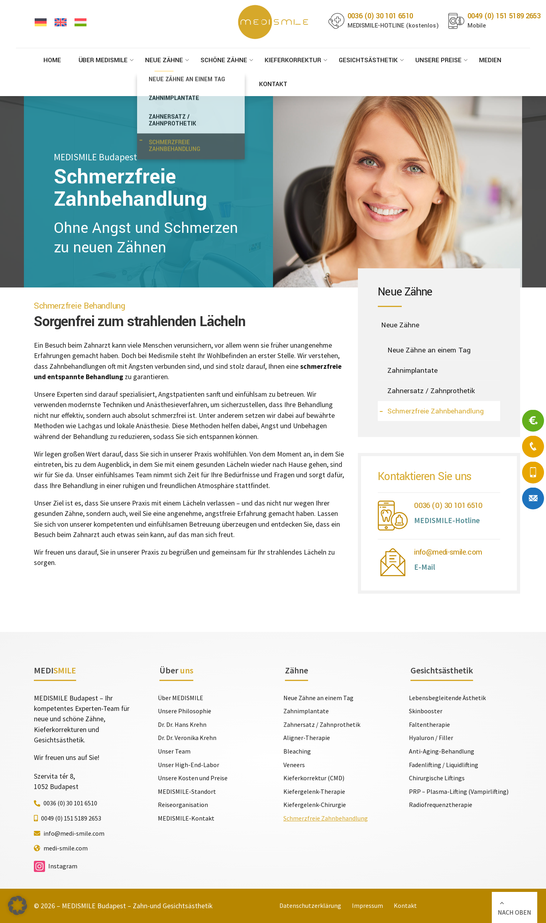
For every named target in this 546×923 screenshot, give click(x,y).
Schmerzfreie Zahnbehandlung (435, 411)
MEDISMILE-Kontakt (186, 818)
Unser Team (174, 751)
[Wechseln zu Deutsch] (41, 22)
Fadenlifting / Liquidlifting (443, 765)
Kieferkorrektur (293, 60)
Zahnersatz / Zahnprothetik (431, 391)
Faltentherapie (429, 724)
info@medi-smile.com (448, 552)
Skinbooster (425, 711)
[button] (17, 905)
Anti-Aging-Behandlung (441, 751)
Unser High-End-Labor (188, 765)
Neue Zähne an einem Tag (429, 350)
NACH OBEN (514, 912)
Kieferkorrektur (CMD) (313, 778)
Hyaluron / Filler (431, 738)
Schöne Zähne (223, 60)
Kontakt (273, 84)
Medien (490, 60)
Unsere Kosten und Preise (193, 778)
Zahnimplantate (412, 371)
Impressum (367, 905)
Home (52, 60)
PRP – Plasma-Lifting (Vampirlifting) (459, 791)
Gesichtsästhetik (368, 60)
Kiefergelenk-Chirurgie (314, 805)
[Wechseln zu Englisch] (61, 22)
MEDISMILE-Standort (187, 791)
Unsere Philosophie (184, 711)
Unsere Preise (438, 60)
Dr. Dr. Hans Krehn (182, 724)
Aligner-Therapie (306, 738)
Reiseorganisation (183, 805)
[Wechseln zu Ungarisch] (80, 22)
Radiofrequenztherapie (440, 805)
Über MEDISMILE (103, 60)
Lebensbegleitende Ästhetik (447, 698)
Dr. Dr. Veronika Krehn (187, 738)
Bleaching (297, 751)
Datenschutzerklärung (310, 905)
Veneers (294, 765)
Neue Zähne (164, 60)
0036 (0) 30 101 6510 (448, 505)
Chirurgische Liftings (437, 778)
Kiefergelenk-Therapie (314, 791)
